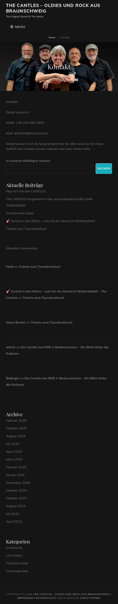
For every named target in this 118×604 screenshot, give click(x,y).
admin (11, 347)
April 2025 (14, 451)
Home (52, 37)
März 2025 (14, 459)
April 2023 (14, 521)
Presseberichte (17, 563)
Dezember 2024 (18, 483)
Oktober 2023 (16, 498)
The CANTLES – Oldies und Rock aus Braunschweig (53, 8)
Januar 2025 (15, 475)
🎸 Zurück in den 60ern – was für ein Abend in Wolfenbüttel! (50, 221)
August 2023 (16, 506)
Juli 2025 (12, 444)
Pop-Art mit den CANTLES (26, 191)
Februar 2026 (16, 420)
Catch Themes (90, 597)
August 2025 (16, 436)
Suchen (103, 168)
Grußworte (14, 548)
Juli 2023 (12, 514)
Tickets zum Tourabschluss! (26, 229)
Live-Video (14, 555)
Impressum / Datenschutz (36, 597)
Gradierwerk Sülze (20, 213)
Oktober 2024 (16, 490)
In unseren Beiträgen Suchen (28, 161)
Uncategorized (17, 571)
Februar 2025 (16, 467)
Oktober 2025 (16, 428)
